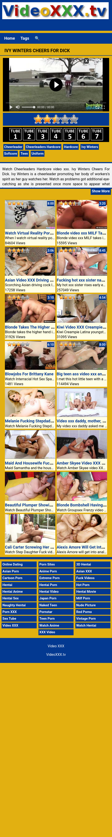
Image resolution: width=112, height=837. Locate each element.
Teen (24, 154)
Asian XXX (84, 571)
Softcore (10, 154)
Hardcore (71, 147)
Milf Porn (83, 598)
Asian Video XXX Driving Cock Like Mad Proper (47, 280)
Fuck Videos (85, 578)
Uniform (38, 154)
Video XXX (10, 625)
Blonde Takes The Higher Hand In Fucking (42, 327)
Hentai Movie (86, 592)
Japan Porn (47, 598)
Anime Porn (48, 571)
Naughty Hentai (14, 605)
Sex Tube (9, 619)
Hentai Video (49, 592)
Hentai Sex (10, 598)
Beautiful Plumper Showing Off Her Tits (40, 505)
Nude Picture (86, 605)
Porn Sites (47, 564)
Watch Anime (49, 625)
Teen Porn (47, 619)
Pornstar (45, 612)
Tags (24, 38)
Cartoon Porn (12, 578)
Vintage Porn (86, 619)
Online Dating (12, 564)
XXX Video (47, 632)
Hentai (7, 585)
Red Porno (84, 612)
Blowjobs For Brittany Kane (29, 374)
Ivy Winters (89, 147)
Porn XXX (9, 612)
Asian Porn (10, 571)
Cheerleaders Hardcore (43, 147)
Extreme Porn (49, 578)
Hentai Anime (12, 592)
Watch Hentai (86, 625)
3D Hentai (83, 564)
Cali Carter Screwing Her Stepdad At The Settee (47, 547)
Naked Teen (48, 605)
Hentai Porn (48, 585)
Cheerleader (13, 147)
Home (9, 38)
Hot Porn (83, 585)
